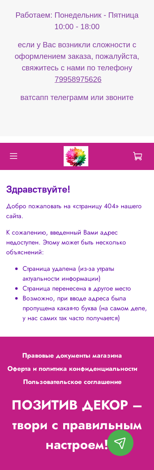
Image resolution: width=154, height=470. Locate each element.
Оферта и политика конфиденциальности (72, 368)
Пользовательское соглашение (72, 381)
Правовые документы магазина (72, 355)
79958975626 (78, 79)
